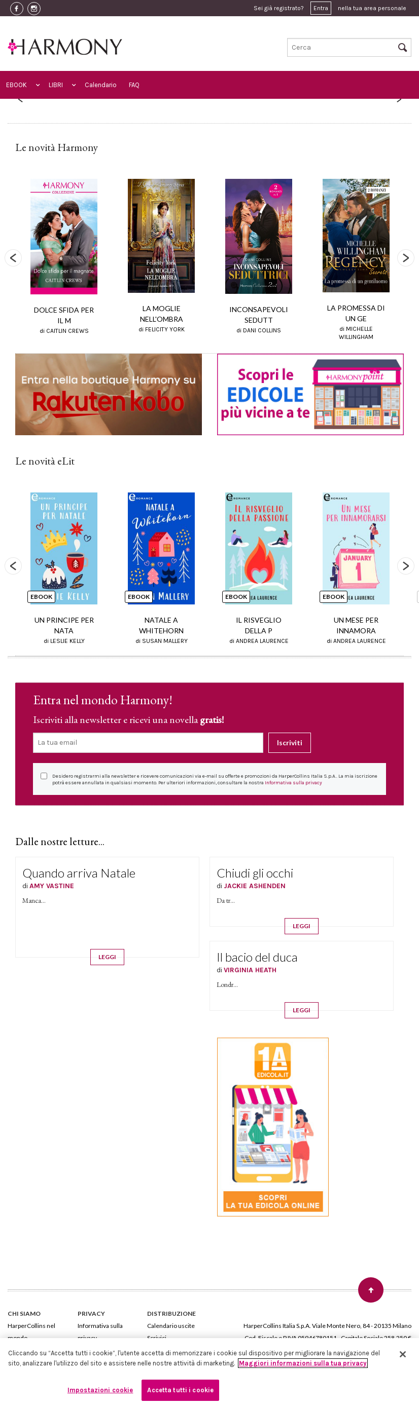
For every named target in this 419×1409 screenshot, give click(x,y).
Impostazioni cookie (100, 1390)
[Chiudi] (403, 1354)
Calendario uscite (171, 1325)
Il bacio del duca (257, 956)
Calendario (101, 85)
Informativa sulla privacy (293, 783)
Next (406, 258)
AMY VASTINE (51, 886)
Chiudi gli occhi (255, 872)
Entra (320, 8)
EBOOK (16, 85)
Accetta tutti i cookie (180, 1390)
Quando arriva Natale (78, 872)
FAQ (134, 85)
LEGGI (107, 957)
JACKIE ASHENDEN (255, 886)
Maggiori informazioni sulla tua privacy (303, 1363)
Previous (13, 258)
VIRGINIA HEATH (250, 970)
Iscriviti (289, 742)
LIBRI (56, 85)
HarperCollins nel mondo (31, 1332)
